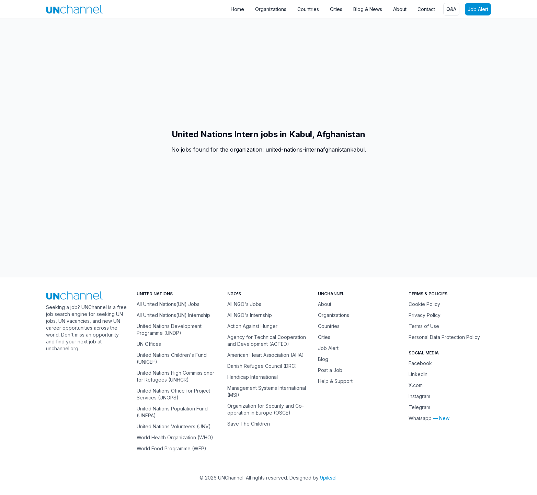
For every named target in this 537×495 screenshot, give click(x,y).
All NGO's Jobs (244, 304)
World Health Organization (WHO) (175, 437)
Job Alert (478, 9)
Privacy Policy (425, 315)
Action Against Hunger (252, 326)
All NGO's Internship (249, 315)
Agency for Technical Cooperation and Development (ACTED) (266, 340)
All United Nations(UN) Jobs (168, 304)
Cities (336, 9)
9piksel (328, 478)
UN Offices (149, 344)
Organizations (270, 9)
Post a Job (330, 370)
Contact (426, 9)
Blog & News (367, 9)
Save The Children (248, 424)
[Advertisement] (206, 74)
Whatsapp (420, 418)
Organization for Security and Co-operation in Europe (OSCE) (265, 409)
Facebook (420, 363)
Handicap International (252, 377)
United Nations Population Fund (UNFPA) (172, 412)
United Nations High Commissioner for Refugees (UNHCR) (175, 376)
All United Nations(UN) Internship (173, 315)
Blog (323, 359)
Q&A (451, 9)
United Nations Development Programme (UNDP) (169, 329)
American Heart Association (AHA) (265, 355)
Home (237, 9)
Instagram (419, 396)
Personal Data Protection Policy (444, 337)
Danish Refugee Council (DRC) (262, 366)
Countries (308, 9)
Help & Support (335, 381)
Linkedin (418, 374)
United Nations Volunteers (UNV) (174, 426)
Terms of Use (424, 326)
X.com (416, 385)
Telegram (419, 407)
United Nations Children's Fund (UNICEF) (172, 358)
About (400, 9)
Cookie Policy (424, 304)
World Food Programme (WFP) (171, 448)
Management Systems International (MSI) (266, 391)
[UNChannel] (74, 9)
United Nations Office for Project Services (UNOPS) (173, 394)
